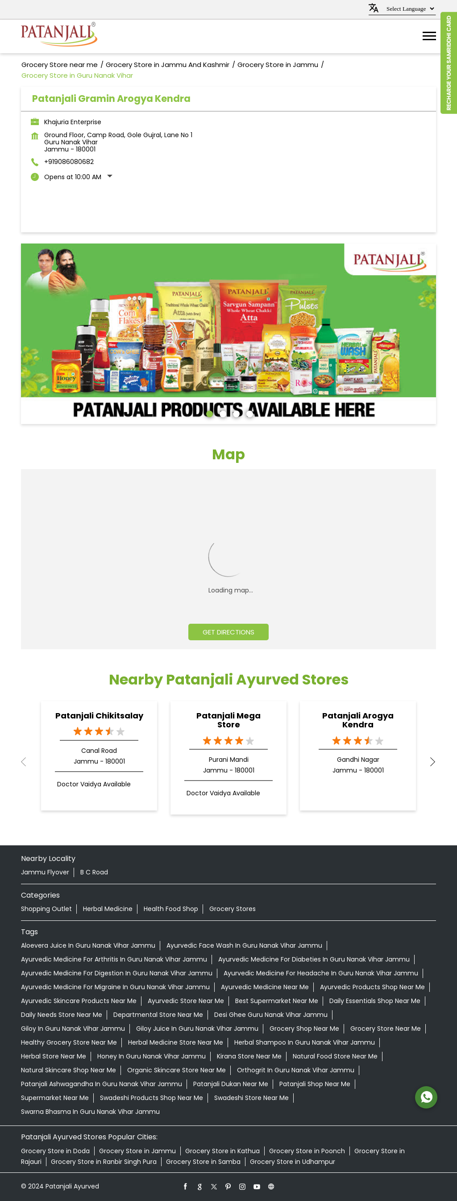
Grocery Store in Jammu (137, 1150)
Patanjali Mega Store (228, 720)
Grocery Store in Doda (55, 1150)
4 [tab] (248, 413)
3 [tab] (235, 413)
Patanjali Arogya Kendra (358, 720)
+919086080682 (69, 161)
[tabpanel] (228, 334)
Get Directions (228, 632)
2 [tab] (222, 413)
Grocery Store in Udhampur (292, 1161)
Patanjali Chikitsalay (99, 715)
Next (429, 762)
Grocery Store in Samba (203, 1161)
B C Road (94, 872)
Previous (28, 762)
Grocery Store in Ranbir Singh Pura (104, 1161)
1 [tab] (208, 413)
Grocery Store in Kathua (222, 1150)
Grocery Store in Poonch (307, 1150)
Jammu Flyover (45, 872)
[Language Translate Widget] (409, 8)
